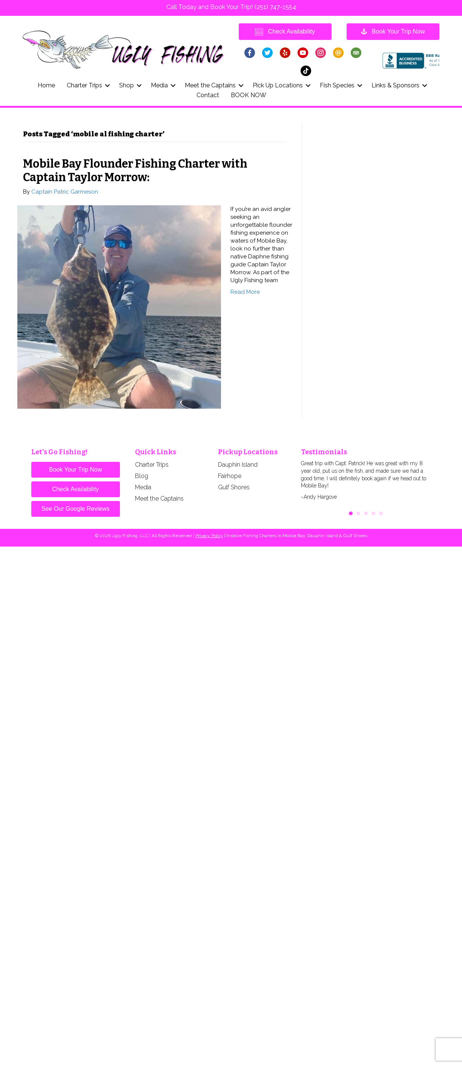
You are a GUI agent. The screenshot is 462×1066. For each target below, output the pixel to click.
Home (46, 85)
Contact (207, 95)
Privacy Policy (209, 535)
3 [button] (366, 513)
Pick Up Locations (278, 85)
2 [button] (358, 513)
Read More (245, 292)
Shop (126, 85)
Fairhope (229, 476)
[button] (107, 85)
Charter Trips (84, 85)
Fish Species (337, 85)
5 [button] (381, 513)
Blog (141, 476)
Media (159, 85)
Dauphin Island (238, 464)
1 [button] (351, 513)
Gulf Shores (234, 487)
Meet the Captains (210, 85)
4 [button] (373, 513)
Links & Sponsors (395, 85)
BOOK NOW (248, 95)
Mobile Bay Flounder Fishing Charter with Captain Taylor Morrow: (135, 170)
